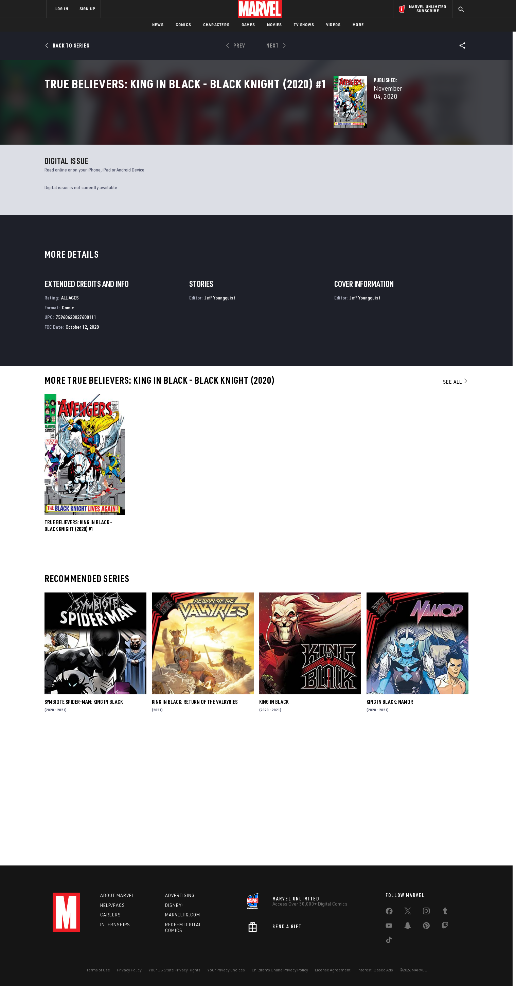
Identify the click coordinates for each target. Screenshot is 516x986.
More (358, 24)
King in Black (273, 832)
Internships (115, 924)
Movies (274, 24)
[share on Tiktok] (389, 941)
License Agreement (333, 969)
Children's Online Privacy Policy (280, 969)
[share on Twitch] (445, 927)
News (157, 24)
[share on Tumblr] (445, 912)
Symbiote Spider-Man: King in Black (84, 832)
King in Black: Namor (390, 832)
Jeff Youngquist (219, 429)
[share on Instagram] (426, 912)
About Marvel (117, 895)
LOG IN (61, 8)
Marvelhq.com (182, 914)
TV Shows (304, 24)
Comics (183, 24)
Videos (333, 24)
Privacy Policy (129, 969)
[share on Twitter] (407, 912)
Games (248, 24)
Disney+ (174, 905)
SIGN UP (87, 8)
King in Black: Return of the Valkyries (194, 832)
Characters (216, 24)
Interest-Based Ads (375, 969)
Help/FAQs (112, 905)
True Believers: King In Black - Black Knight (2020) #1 (78, 657)
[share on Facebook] (389, 912)
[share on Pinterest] (426, 927)
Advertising (180, 895)
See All (455, 513)
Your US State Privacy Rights (174, 969)
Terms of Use (98, 969)
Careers (110, 914)
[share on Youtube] (389, 927)
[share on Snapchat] (407, 927)
